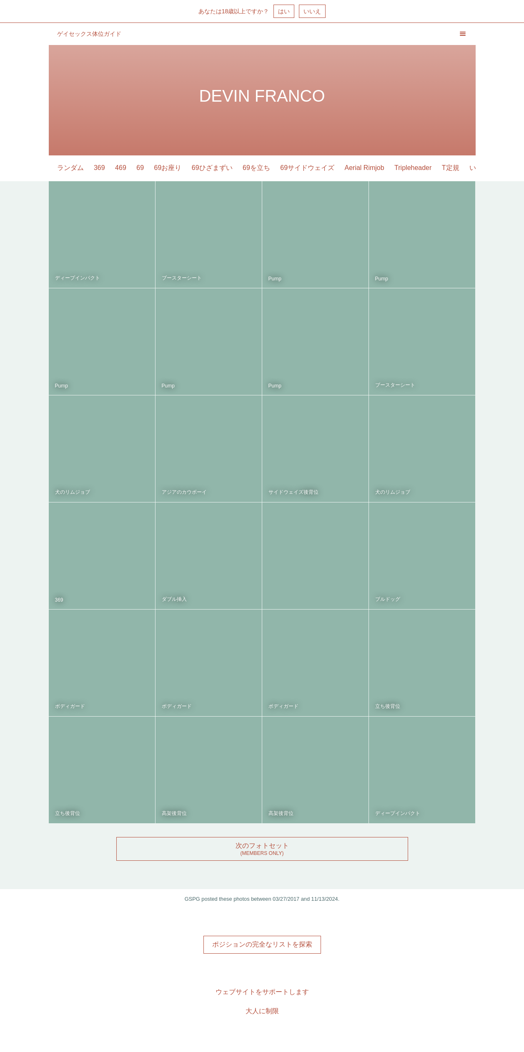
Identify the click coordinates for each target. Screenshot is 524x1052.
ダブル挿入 (174, 599)
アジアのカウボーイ (184, 492)
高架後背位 (174, 813)
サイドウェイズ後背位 (293, 492)
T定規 (450, 167)
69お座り (168, 167)
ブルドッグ (387, 599)
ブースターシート (182, 278)
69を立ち (256, 167)
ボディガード (70, 706)
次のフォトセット (262, 845)
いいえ (312, 11)
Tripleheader (412, 167)
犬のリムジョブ (72, 492)
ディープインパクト (77, 278)
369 (99, 167)
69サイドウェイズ (307, 167)
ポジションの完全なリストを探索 (262, 944)
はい (284, 11)
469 (120, 167)
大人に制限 (262, 1011)
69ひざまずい (212, 167)
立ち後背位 (387, 706)
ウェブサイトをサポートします (262, 991)
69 (140, 167)
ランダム (70, 167)
